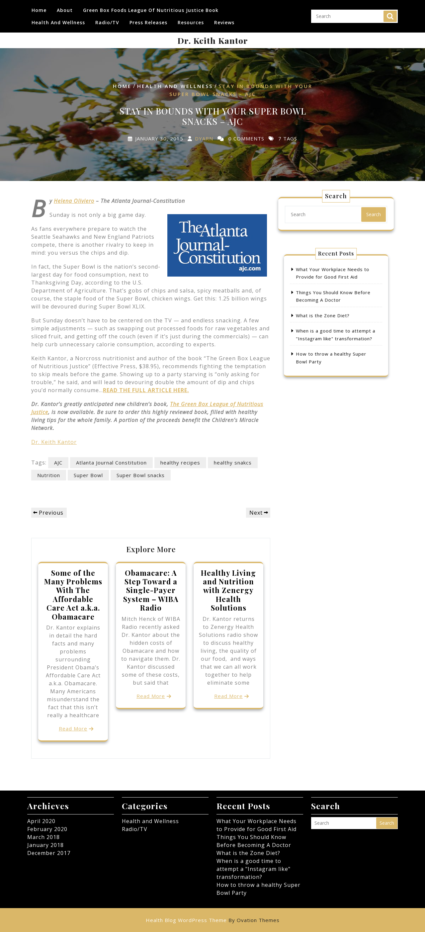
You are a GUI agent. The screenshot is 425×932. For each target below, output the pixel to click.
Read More (73, 728)
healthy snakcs (233, 462)
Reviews (224, 20)
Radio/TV (107, 20)
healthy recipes (180, 462)
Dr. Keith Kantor (212, 40)
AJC (58, 462)
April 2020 (41, 821)
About (65, 7)
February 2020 (47, 829)
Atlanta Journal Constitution (111, 462)
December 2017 (48, 853)
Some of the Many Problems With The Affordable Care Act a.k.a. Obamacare (73, 595)
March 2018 (43, 837)
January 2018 (45, 845)
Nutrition (48, 475)
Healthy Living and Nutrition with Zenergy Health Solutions (228, 590)
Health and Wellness (58, 20)
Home (39, 7)
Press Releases (148, 20)
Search (390, 13)
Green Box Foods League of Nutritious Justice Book (150, 7)
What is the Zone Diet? (327, 315)
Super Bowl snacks (141, 475)
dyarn (204, 138)
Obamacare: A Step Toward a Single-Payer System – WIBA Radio (151, 590)
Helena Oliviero (74, 201)
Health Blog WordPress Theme (213, 920)
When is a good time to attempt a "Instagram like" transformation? (253, 869)
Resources (191, 20)
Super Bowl (88, 475)
